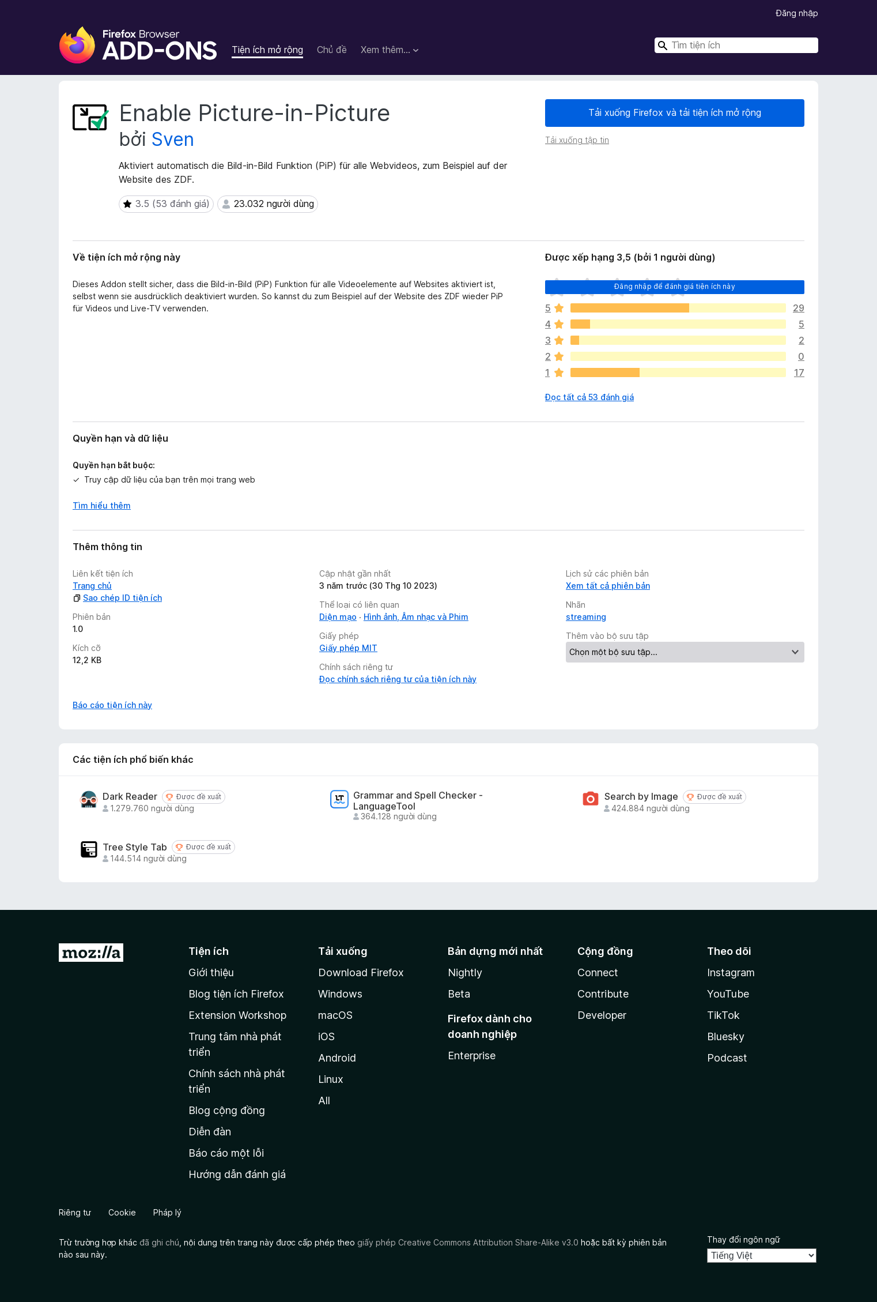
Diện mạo (338, 617)
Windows (340, 994)
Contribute (603, 994)
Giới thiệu (211, 972)
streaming (586, 617)
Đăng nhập (797, 13)
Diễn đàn (209, 1132)
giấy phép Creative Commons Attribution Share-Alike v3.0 (468, 1242)
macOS (335, 1015)
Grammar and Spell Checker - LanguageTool (418, 801)
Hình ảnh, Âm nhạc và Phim (416, 617)
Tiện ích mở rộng (267, 49)
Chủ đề (332, 49)
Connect (597, 972)
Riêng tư (75, 1212)
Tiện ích (208, 951)
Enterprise (472, 1055)
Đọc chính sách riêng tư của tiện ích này (398, 679)
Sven (173, 139)
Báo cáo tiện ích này (112, 705)
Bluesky (725, 1036)
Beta (459, 994)
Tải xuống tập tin (577, 140)
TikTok (723, 1015)
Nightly (465, 972)
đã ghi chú (159, 1242)
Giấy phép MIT (348, 648)
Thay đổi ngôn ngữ (743, 1239)
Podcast (727, 1058)
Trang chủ (92, 585)
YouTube (728, 994)
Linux (330, 1079)
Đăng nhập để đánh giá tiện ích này (674, 286)
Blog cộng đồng (226, 1110)
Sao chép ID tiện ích (117, 598)
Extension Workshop (237, 1015)
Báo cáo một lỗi (226, 1153)
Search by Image (641, 796)
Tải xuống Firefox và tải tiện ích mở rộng (674, 112)
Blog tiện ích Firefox (236, 994)
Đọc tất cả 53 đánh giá (589, 397)
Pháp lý (167, 1212)
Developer (601, 1015)
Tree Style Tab (135, 847)
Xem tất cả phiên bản (608, 585)
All (324, 1100)
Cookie (122, 1212)
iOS (326, 1036)
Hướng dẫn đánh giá (237, 1174)
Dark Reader (130, 796)
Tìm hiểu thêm (102, 505)
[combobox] (736, 45)
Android (337, 1058)
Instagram (731, 972)
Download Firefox (361, 972)
